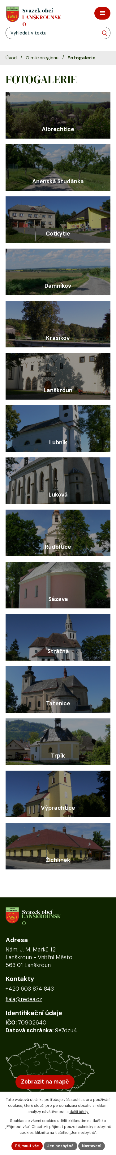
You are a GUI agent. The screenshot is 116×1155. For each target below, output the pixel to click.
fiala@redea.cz (24, 999)
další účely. (79, 1111)
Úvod (11, 58)
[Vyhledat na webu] (104, 33)
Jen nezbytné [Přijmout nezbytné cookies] (60, 1146)
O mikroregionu (42, 58)
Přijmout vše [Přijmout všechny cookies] (27, 1146)
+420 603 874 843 (30, 988)
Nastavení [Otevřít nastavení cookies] (91, 1146)
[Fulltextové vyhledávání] (58, 33)
